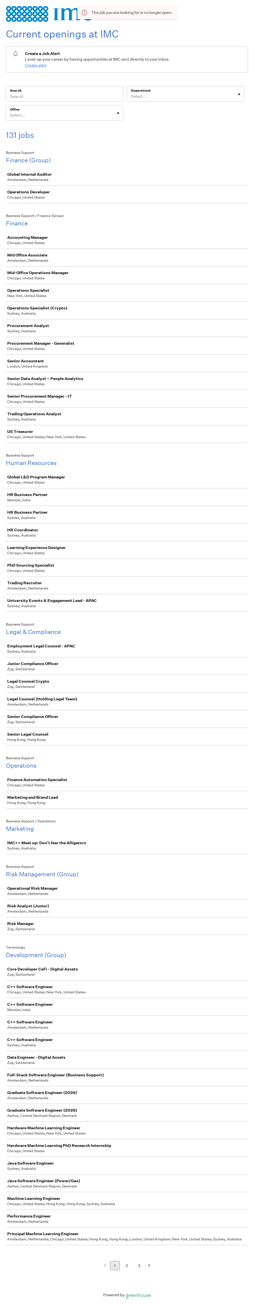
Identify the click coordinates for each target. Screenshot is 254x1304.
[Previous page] (105, 1266)
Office (15, 109)
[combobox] (131, 96)
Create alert (36, 65)
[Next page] (149, 1266)
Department (141, 90)
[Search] (64, 97)
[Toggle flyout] (239, 94)
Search (16, 90)
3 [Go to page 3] (139, 1265)
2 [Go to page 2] (127, 1265)
